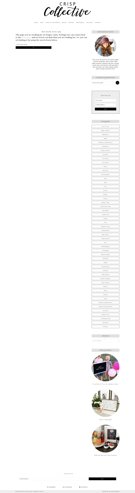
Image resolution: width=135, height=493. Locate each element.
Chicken (105, 154)
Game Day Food (106, 206)
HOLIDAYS (105, 210)
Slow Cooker (106, 282)
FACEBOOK (51, 487)
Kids (105, 222)
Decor (105, 166)
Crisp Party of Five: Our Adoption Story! (105, 384)
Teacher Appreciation (105, 302)
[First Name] (105, 100)
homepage (26, 37)
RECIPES (105, 258)
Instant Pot (105, 214)
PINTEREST (83, 487)
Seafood (105, 270)
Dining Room (105, 174)
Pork (105, 242)
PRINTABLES (106, 246)
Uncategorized (105, 318)
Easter (106, 194)
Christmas (105, 158)
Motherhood (105, 230)
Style (105, 298)
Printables (105, 250)
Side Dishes (105, 274)
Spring (105, 294)
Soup (105, 290)
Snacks (105, 286)
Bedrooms (105, 134)
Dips (105, 178)
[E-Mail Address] (105, 104)
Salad (105, 262)
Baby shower (105, 130)
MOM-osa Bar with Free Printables (105, 455)
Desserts (105, 170)
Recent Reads (105, 254)
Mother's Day (105, 226)
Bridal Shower (105, 150)
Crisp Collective (67, 9)
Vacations (105, 322)
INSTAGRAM (67, 487)
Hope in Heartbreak (105, 419)
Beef (105, 138)
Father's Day (105, 202)
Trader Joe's (106, 314)
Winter (105, 326)
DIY (105, 186)
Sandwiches (105, 266)
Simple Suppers (105, 278)
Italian (106, 218)
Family (105, 198)
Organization (105, 238)
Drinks (105, 190)
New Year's (105, 234)
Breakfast (105, 146)
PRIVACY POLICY (39, 491)
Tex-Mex (105, 310)
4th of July (105, 126)
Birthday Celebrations (105, 142)
